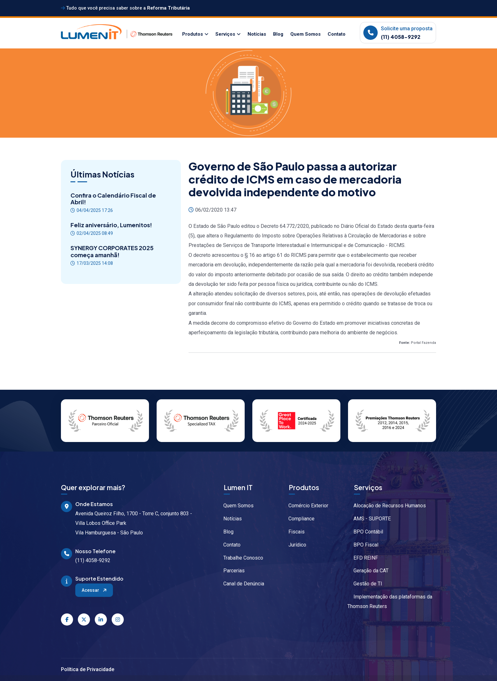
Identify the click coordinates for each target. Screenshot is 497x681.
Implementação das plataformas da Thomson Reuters (389, 601)
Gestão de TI (364, 584)
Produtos (192, 34)
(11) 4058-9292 (400, 37)
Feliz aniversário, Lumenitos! (111, 224)
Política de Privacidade (87, 669)
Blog (278, 34)
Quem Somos (305, 34)
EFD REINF (362, 558)
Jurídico (294, 545)
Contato (336, 34)
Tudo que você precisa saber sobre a (125, 8)
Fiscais (293, 532)
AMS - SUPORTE (369, 519)
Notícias (257, 34)
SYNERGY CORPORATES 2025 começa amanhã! (111, 251)
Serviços (225, 34)
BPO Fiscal (362, 545)
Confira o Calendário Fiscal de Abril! (113, 199)
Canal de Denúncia (240, 584)
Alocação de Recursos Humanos (386, 506)
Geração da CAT (368, 571)
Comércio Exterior (305, 506)
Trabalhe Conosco (240, 558)
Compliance (298, 519)
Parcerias (231, 571)
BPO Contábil (365, 532)
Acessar (95, 590)
